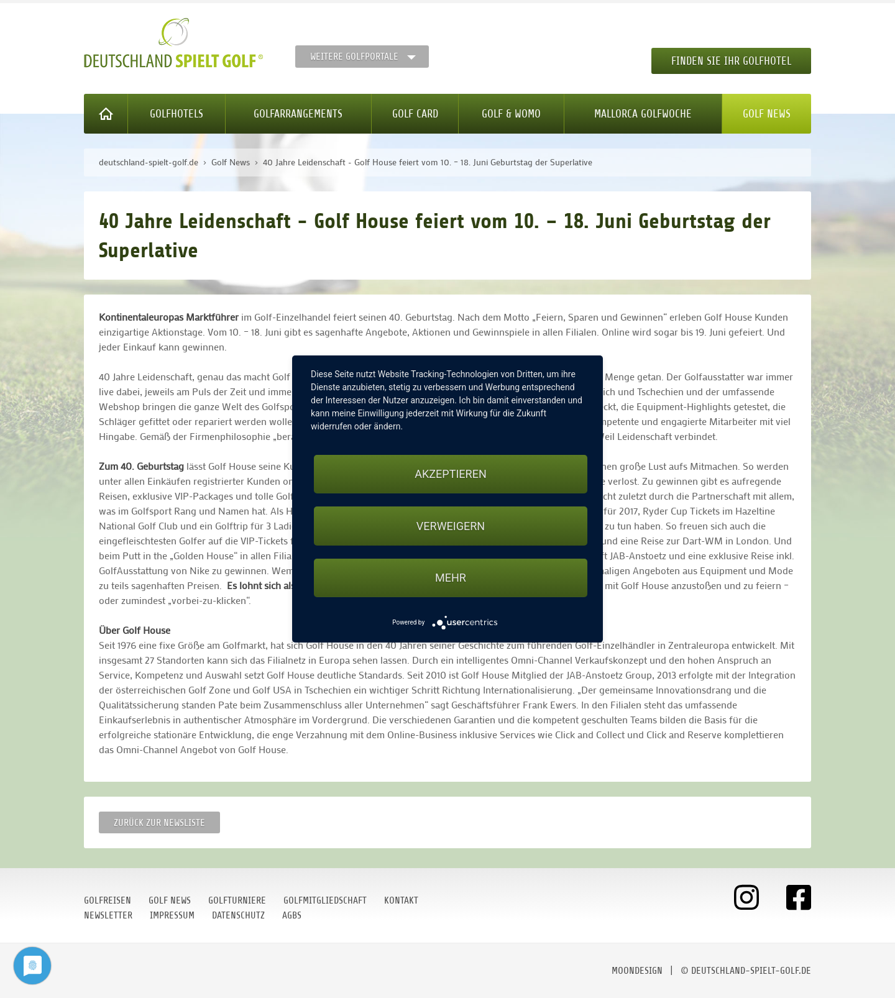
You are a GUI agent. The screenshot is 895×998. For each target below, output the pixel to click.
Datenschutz (238, 915)
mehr (450, 577)
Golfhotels (176, 114)
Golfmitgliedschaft (325, 900)
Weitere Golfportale (354, 56)
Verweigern (450, 526)
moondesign (637, 970)
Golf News (767, 114)
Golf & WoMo (511, 114)
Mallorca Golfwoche (643, 114)
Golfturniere (237, 900)
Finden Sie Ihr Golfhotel (731, 61)
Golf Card (415, 114)
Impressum (172, 915)
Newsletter (108, 915)
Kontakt (401, 900)
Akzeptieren (450, 473)
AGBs (291, 915)
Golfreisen (107, 900)
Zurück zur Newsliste (159, 822)
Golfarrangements (298, 114)
